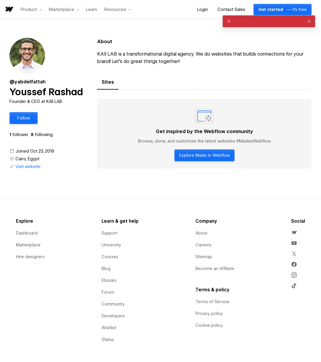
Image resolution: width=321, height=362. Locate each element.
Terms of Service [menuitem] (212, 301)
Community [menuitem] (113, 304)
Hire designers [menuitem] (30, 256)
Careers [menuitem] (203, 245)
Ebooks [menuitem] (109, 280)
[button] (31, 9)
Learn (91, 9)
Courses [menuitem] (110, 256)
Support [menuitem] (110, 233)
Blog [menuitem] (106, 268)
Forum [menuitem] (108, 292)
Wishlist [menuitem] (109, 327)
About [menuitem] (201, 233)
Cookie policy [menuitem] (209, 325)
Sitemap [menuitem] (203, 256)
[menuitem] (294, 232)
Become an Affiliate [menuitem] (214, 268)
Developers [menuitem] (113, 315)
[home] (9, 9)
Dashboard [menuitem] (27, 233)
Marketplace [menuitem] (28, 245)
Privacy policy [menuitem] (209, 313)
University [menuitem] (111, 245)
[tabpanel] (204, 134)
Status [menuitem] (108, 339)
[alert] (269, 21)
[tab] (107, 82)
